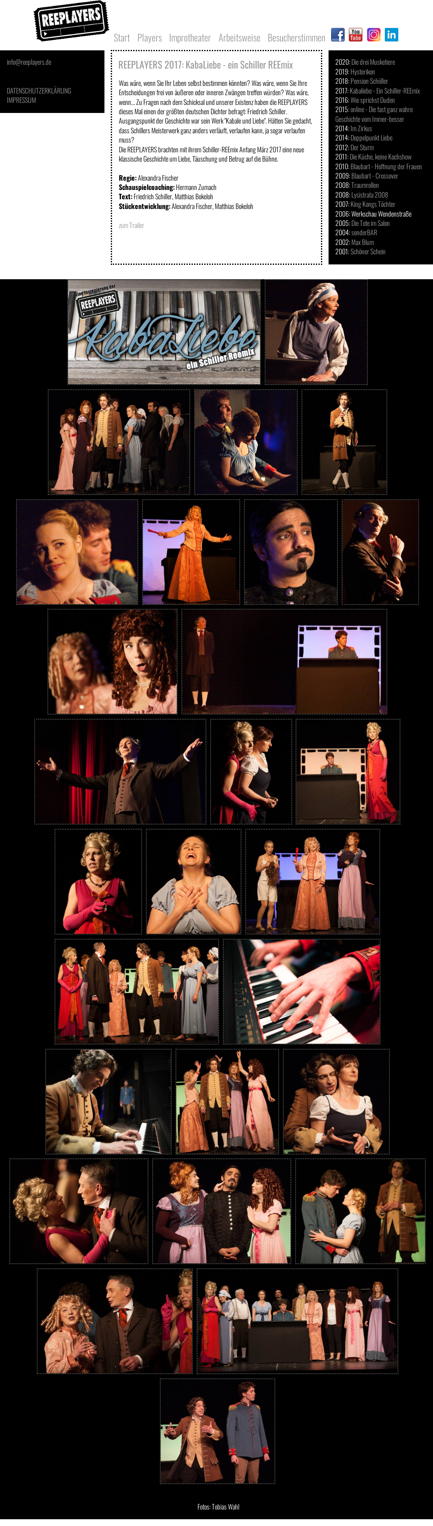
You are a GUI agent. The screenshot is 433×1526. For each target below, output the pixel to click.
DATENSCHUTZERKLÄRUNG (39, 90)
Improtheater (190, 37)
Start (122, 37)
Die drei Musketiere (373, 62)
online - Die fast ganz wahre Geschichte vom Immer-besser (374, 114)
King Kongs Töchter (373, 204)
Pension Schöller (369, 81)
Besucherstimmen (296, 37)
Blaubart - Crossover (374, 175)
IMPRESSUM (21, 100)
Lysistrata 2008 (369, 195)
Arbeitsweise (239, 37)
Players (149, 37)
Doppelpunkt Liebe (371, 137)
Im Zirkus (361, 128)
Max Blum (362, 242)
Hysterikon (363, 71)
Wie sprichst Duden (373, 100)
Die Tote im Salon (370, 223)
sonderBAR (364, 232)
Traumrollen (365, 185)
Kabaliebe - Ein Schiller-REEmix (385, 90)
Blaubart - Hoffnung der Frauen (386, 166)
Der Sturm (362, 147)
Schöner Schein (368, 251)
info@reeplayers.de (29, 62)
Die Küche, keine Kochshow (380, 156)
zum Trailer (131, 225)
